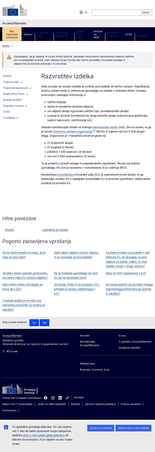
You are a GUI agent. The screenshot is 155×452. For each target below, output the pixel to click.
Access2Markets (12, 335)
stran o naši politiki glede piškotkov (44, 435)
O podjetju (143, 34)
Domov (28, 34)
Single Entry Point (83, 34)
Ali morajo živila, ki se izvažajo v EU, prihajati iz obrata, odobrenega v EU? (77, 289)
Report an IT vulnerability (17, 404)
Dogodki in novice (113, 34)
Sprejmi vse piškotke (101, 428)
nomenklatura (66, 174)
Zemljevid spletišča (129, 347)
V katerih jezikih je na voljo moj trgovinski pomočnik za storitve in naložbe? (23, 305)
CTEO (128, 34)
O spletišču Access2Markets (135, 341)
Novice (9, 229)
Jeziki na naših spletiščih (51, 404)
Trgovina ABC (44, 34)
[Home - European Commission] (24, 390)
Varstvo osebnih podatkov (100, 404)
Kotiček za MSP (98, 34)
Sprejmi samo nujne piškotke (133, 428)
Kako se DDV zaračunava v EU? (126, 273)
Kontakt (79, 397)
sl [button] (83, 12)
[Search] (146, 12)
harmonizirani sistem (105, 127)
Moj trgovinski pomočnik (12, 34)
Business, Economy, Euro (95, 369)
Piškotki (75, 404)
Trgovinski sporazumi (64, 34)
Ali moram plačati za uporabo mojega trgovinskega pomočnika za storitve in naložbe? (129, 289)
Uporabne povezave (55, 229)
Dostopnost (9, 410)
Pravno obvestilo (131, 404)
